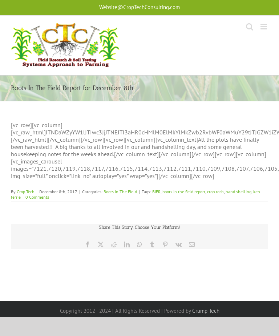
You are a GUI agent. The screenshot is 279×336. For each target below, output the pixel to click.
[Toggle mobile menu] (264, 27)
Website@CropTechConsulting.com (139, 7)
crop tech (215, 191)
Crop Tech (26, 191)
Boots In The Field (120, 191)
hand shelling (238, 191)
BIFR (156, 191)
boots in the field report (183, 191)
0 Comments (37, 197)
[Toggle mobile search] (249, 27)
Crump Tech (205, 310)
